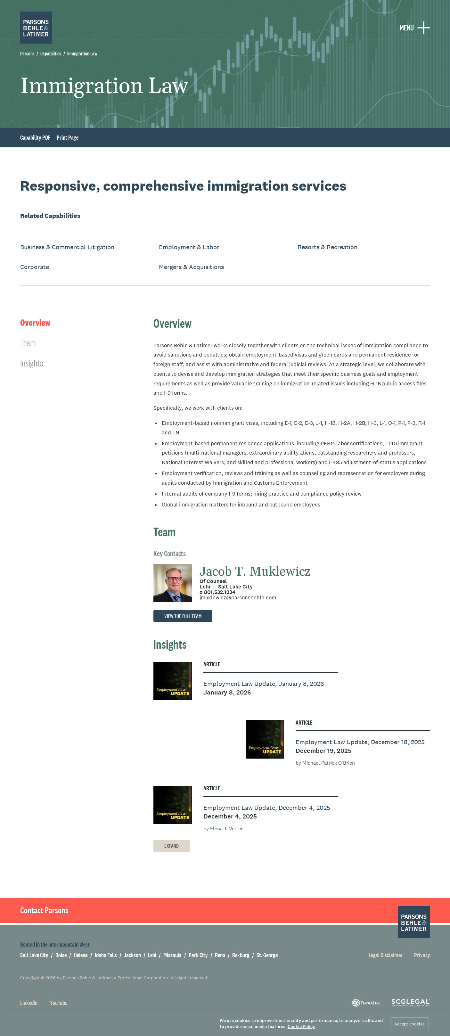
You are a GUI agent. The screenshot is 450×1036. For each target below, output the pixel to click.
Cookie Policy (301, 1027)
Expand (171, 846)
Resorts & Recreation (327, 247)
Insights (31, 363)
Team (28, 343)
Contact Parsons (44, 910)
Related (50, 215)
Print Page (67, 138)
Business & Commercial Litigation (67, 247)
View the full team (182, 616)
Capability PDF (35, 138)
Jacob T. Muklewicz (255, 572)
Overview (35, 322)
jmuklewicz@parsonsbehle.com (238, 597)
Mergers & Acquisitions (191, 267)
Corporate (34, 267)
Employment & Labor (189, 247)
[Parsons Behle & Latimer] (36, 28)
